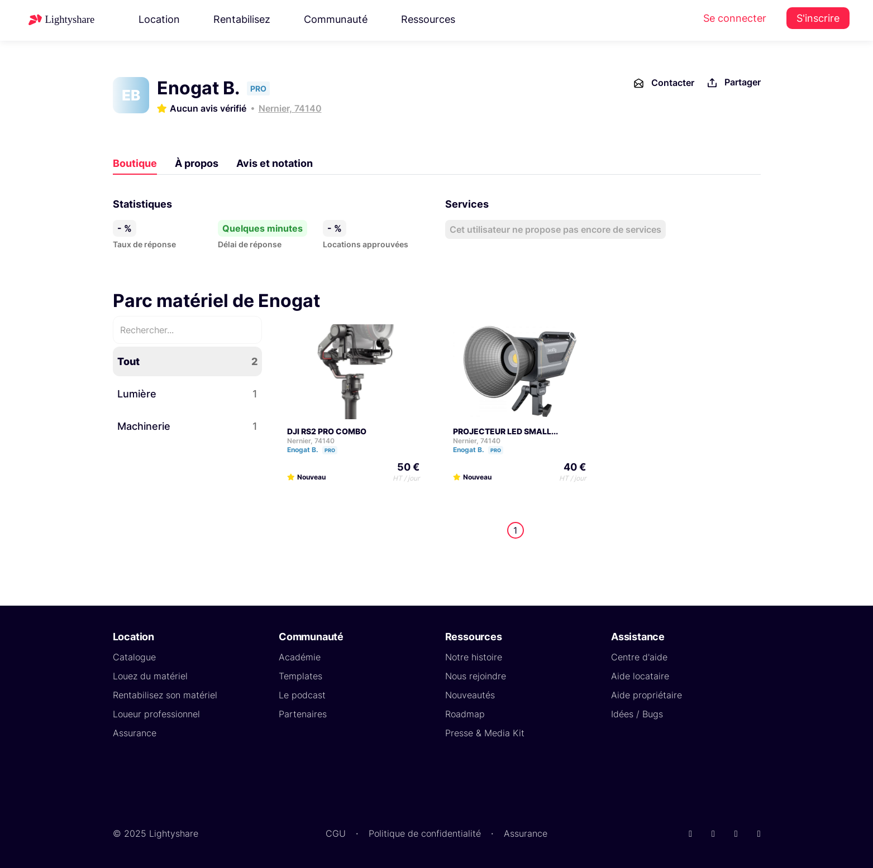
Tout (187, 361)
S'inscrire (817, 18)
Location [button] (159, 19)
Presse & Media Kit (484, 732)
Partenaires (303, 714)
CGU (336, 833)
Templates (300, 676)
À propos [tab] (196, 163)
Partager (733, 83)
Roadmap (465, 714)
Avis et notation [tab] (274, 163)
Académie (300, 657)
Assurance (134, 732)
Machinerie (187, 426)
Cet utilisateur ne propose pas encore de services (555, 229)
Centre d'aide (639, 657)
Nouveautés (470, 695)
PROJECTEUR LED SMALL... (505, 431)
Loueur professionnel (156, 714)
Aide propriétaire (646, 695)
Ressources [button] (428, 19)
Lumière (187, 394)
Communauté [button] (336, 19)
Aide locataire (640, 676)
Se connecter (734, 18)
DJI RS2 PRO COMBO (326, 431)
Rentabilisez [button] (241, 19)
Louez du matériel (150, 676)
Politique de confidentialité (425, 833)
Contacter (663, 83)
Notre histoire (473, 657)
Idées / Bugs (637, 714)
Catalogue (134, 657)
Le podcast (302, 695)
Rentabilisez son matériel (165, 695)
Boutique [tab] (135, 163)
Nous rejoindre (475, 676)
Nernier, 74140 (290, 108)
